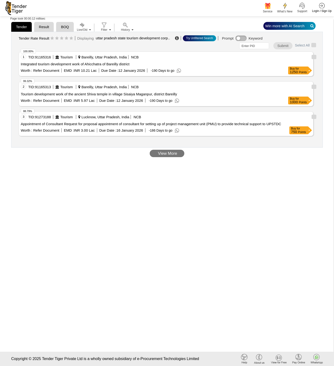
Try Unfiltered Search (199, 38)
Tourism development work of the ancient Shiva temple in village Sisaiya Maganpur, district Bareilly (99, 94)
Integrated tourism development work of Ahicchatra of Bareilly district (75, 64)
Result (44, 27)
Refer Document (45, 70)
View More (167, 153)
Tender (21, 27)
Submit (283, 46)
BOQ (65, 27)
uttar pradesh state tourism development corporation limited (143, 38)
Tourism (66, 57)
